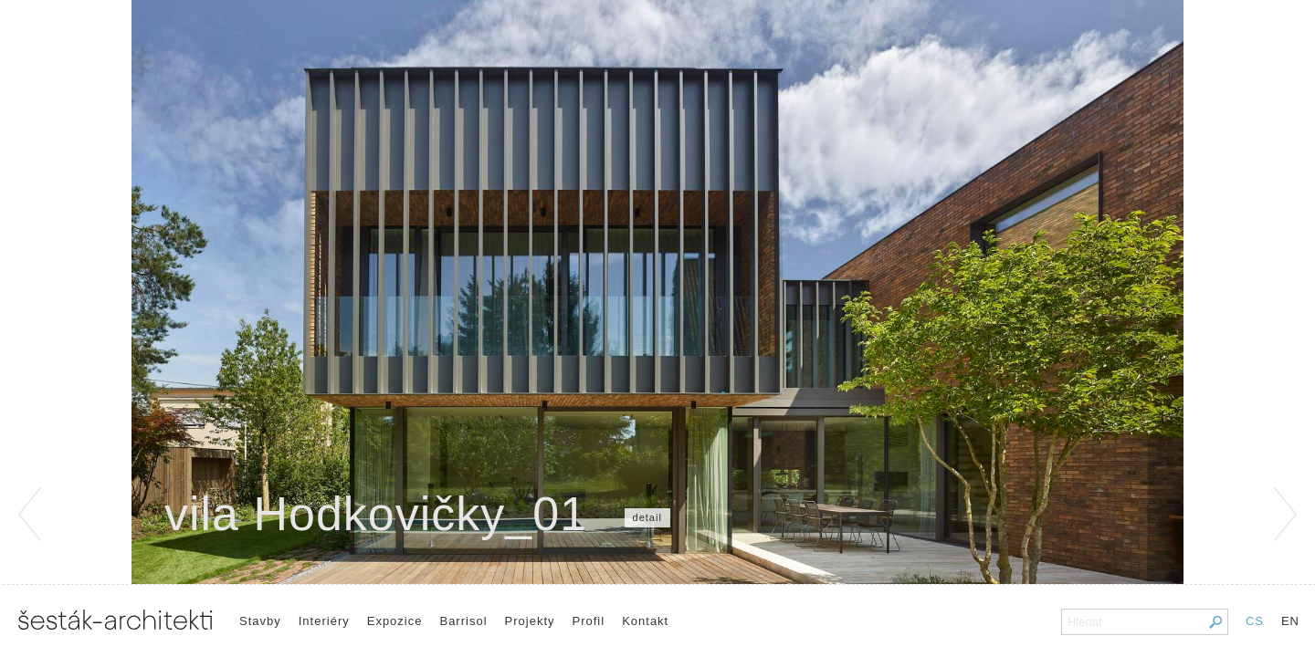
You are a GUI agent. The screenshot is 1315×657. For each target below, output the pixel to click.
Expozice (395, 621)
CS (1255, 621)
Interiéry (324, 621)
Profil (589, 621)
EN (1290, 621)
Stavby (260, 621)
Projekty (530, 621)
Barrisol (463, 621)
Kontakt (645, 621)
